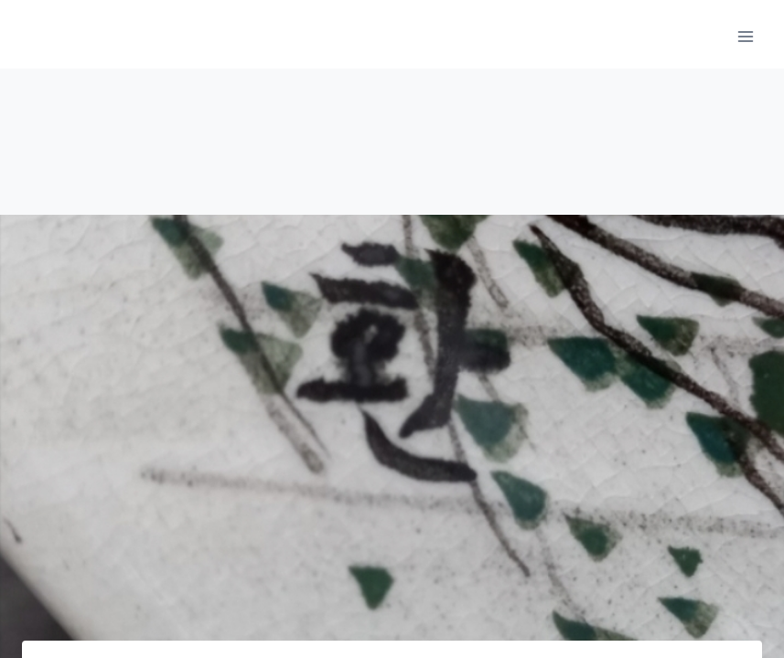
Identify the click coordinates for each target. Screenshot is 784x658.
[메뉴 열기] (745, 36)
